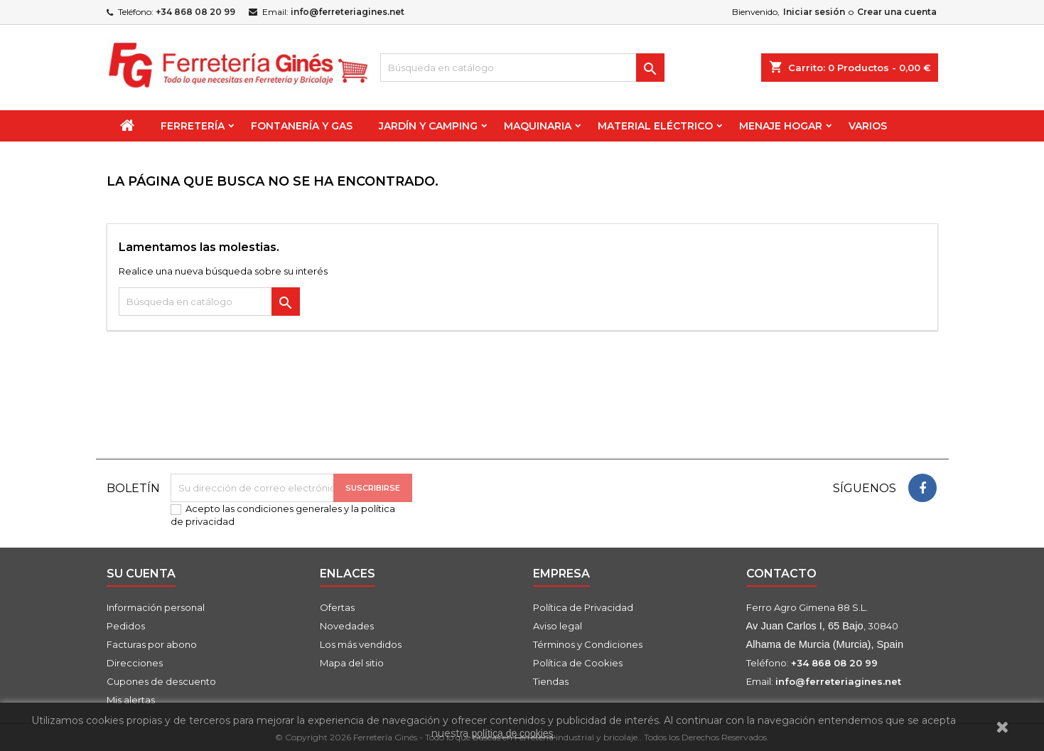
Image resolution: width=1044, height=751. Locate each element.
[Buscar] (522, 67)
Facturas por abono (152, 644)
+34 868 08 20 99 (195, 11)
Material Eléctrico (655, 125)
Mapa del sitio (352, 663)
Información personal (156, 607)
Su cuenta (141, 573)
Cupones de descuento (161, 681)
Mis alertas (131, 699)
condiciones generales (289, 508)
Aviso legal (557, 626)
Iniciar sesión (814, 11)
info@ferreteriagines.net (347, 11)
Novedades (347, 626)
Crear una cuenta (897, 11)
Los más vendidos (361, 644)
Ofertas (337, 607)
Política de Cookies (578, 663)
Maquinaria (537, 125)
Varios (868, 125)
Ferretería (193, 125)
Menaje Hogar (780, 125)
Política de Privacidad (583, 607)
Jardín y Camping (428, 125)
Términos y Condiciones (587, 644)
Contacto (781, 573)
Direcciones (135, 663)
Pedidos (126, 626)
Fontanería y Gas (302, 125)
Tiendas (551, 681)
